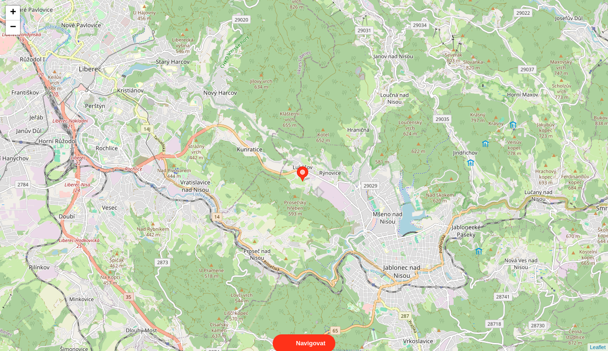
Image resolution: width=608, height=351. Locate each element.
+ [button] (13, 13)
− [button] (13, 27)
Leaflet (598, 338)
